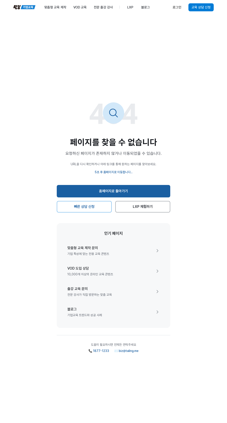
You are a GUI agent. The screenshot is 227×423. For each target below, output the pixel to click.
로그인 (177, 7)
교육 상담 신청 (201, 7)
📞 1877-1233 (98, 351)
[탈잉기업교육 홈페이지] (24, 7)
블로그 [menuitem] (145, 7)
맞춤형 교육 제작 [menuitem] (55, 7)
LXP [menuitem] (130, 7)
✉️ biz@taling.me (126, 351)
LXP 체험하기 (143, 207)
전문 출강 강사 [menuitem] (103, 7)
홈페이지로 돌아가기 (113, 191)
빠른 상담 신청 (84, 207)
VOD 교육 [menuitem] (80, 7)
